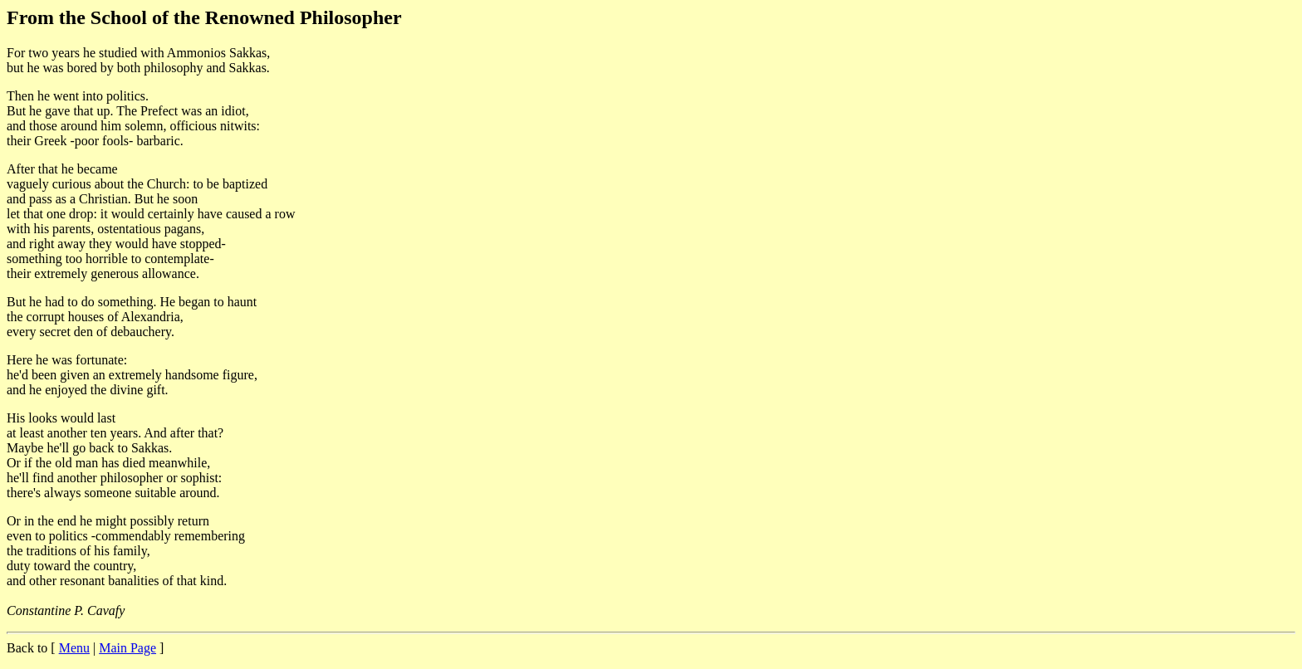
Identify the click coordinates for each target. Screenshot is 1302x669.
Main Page (127, 648)
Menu (74, 648)
